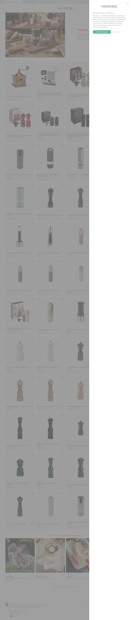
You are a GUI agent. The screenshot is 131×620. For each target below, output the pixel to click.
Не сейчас (116, 32)
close (127, 3)
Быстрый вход (102, 32)
